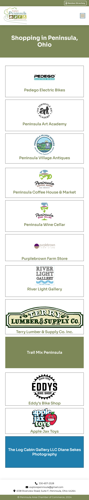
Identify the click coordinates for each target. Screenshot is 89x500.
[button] (82, 15)
